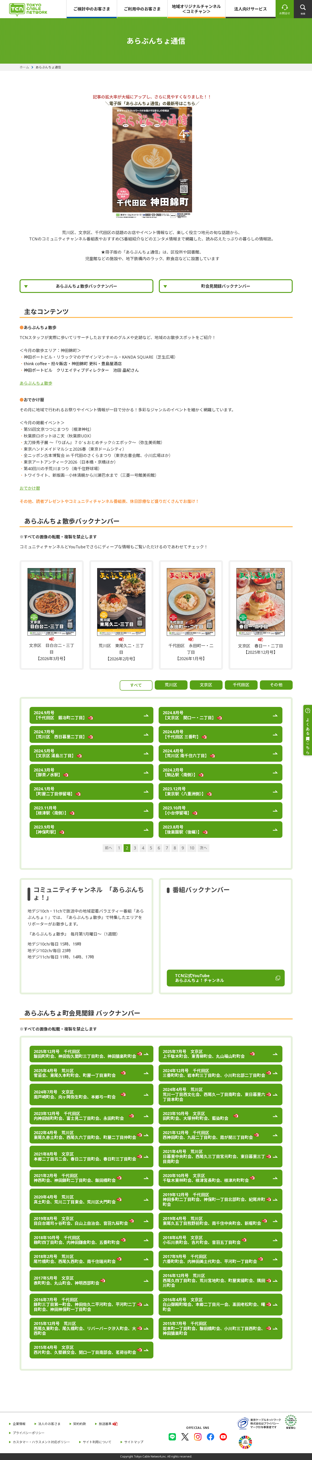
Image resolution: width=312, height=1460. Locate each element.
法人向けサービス (250, 9)
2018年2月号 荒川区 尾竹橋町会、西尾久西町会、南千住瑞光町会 (75, 1259)
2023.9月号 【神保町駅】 (46, 829)
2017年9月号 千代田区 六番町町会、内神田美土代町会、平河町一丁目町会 (210, 1259)
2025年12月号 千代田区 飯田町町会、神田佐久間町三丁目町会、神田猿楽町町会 (87, 1054)
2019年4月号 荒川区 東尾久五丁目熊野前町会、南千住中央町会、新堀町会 (212, 1221)
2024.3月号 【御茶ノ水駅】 (48, 772)
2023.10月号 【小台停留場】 (177, 810)
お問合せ (284, 13)
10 (192, 848)
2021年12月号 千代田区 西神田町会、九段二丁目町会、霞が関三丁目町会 (208, 1135)
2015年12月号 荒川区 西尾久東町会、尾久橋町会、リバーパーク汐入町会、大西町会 (85, 1328)
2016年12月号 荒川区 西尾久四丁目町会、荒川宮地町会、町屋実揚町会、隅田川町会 (214, 1280)
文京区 (206, 684)
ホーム (24, 67)
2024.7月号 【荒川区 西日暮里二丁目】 (60, 734)
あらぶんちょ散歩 (36, 383)
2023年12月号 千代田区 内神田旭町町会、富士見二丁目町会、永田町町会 (81, 1116)
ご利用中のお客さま (142, 9)
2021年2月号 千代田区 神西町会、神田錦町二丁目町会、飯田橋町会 (75, 1178)
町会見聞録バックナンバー (225, 286)
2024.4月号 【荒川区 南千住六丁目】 (186, 753)
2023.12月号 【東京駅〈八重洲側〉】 (184, 791)
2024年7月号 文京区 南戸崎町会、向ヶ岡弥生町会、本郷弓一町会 (77, 1094)
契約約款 (79, 1424)
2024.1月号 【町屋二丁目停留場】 (54, 791)
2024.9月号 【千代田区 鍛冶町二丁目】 (60, 715)
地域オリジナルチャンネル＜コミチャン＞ (196, 9)
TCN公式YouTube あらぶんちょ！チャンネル (199, 978)
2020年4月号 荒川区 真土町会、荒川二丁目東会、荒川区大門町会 (75, 1199)
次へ (203, 847)
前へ (108, 847)
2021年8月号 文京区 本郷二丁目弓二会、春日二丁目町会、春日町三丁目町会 (85, 1156)
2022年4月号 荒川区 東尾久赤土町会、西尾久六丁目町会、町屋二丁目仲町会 (87, 1135)
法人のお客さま (49, 1424)
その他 (276, 684)
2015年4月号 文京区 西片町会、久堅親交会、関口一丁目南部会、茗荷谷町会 (85, 1350)
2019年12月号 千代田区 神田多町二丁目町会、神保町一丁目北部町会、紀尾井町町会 (214, 1199)
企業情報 (19, 1424)
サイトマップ (133, 1442)
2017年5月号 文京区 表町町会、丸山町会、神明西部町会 (66, 1280)
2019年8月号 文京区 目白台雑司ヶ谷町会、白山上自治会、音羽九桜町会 (81, 1221)
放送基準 (105, 1424)
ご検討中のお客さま (91, 9)
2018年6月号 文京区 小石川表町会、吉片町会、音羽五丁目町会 (202, 1240)
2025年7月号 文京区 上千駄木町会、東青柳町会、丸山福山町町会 (206, 1054)
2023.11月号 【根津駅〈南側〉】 (51, 810)
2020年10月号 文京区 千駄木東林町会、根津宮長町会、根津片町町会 (206, 1178)
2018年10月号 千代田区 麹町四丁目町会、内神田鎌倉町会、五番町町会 (77, 1240)
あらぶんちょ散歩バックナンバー (86, 286)
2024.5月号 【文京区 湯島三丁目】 (55, 753)
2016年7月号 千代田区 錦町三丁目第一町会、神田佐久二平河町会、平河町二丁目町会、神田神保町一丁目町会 (85, 1304)
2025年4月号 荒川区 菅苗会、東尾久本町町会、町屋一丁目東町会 (77, 1073)
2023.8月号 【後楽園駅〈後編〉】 (182, 829)
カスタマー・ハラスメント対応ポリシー (41, 1442)
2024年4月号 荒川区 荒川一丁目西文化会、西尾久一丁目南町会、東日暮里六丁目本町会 (214, 1094)
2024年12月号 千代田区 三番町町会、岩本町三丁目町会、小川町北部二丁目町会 (216, 1073)
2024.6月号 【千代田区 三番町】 (182, 734)
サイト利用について (97, 1442)
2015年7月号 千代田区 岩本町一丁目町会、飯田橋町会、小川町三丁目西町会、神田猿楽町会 (214, 1328)
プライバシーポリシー (29, 1433)
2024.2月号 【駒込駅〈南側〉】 (180, 772)
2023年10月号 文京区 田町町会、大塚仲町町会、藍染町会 (197, 1116)
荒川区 (171, 684)
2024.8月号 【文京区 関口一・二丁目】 (189, 715)
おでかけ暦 (30, 488)
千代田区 (241, 684)
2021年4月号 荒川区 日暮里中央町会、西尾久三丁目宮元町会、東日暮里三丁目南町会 (214, 1156)
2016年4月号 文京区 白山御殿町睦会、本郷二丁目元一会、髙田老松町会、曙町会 (214, 1304)
